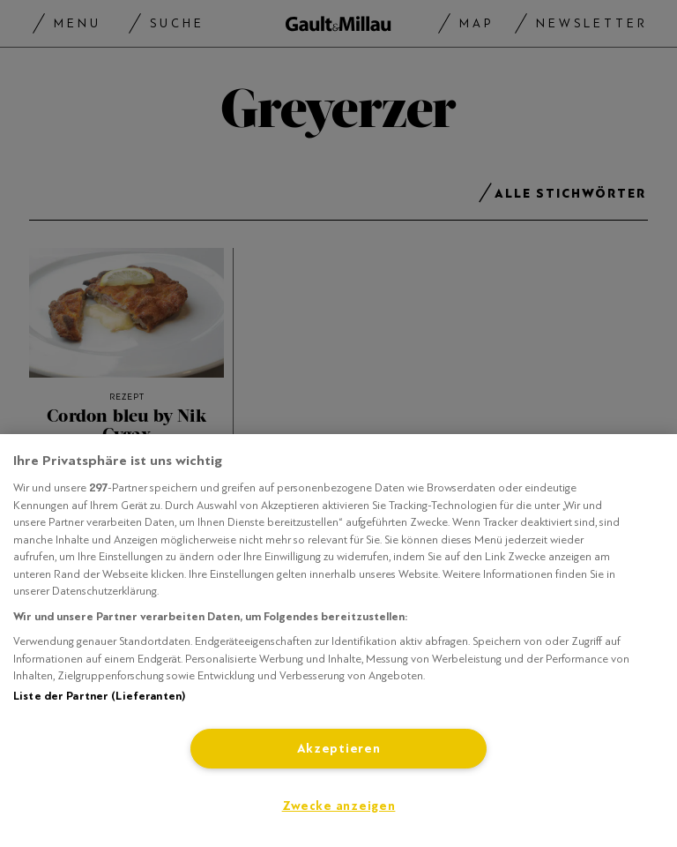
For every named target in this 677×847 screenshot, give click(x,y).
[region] (338, 640)
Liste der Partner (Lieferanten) (99, 696)
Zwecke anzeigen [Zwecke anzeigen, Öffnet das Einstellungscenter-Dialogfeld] (339, 805)
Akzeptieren (339, 748)
